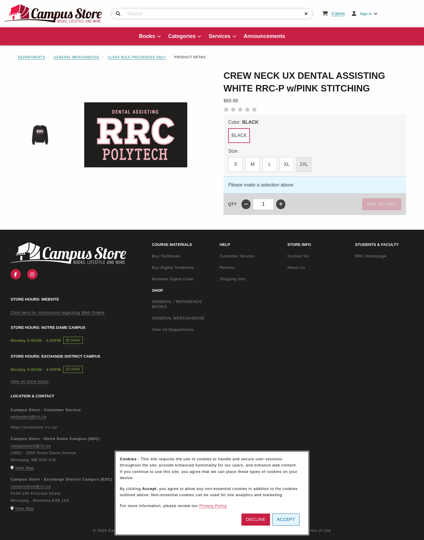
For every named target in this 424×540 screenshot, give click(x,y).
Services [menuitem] (220, 36)
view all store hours (30, 381)
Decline (256, 519)
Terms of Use (318, 530)
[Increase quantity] (280, 204)
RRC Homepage (386, 256)
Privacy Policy (213, 506)
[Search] (118, 14)
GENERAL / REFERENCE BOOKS (177, 304)
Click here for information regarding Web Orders (58, 312)
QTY (232, 204)
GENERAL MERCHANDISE (178, 318)
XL (287, 164)
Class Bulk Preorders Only (137, 57)
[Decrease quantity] (246, 204)
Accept (286, 519)
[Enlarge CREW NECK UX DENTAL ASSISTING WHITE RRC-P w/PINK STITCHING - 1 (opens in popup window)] (40, 134)
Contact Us (298, 256)
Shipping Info (233, 279)
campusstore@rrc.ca (31, 446)
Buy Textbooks (166, 256)
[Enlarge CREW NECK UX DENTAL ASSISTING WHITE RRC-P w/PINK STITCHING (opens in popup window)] (135, 135)
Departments (31, 57)
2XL (304, 164)
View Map (24, 468)
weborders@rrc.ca (28, 416)
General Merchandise (77, 57)
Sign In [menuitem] (366, 13)
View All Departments (173, 329)
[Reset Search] (306, 14)
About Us (296, 267)
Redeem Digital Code (172, 279)
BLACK (239, 135)
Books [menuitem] (147, 36)
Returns (227, 267)
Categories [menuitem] (182, 36)
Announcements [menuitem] (264, 36)
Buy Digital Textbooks (173, 267)
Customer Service (237, 256)
